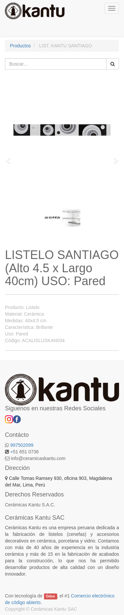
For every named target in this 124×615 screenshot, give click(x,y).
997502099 (21, 445)
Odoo (50, 596)
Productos (20, 45)
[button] (10, 157)
